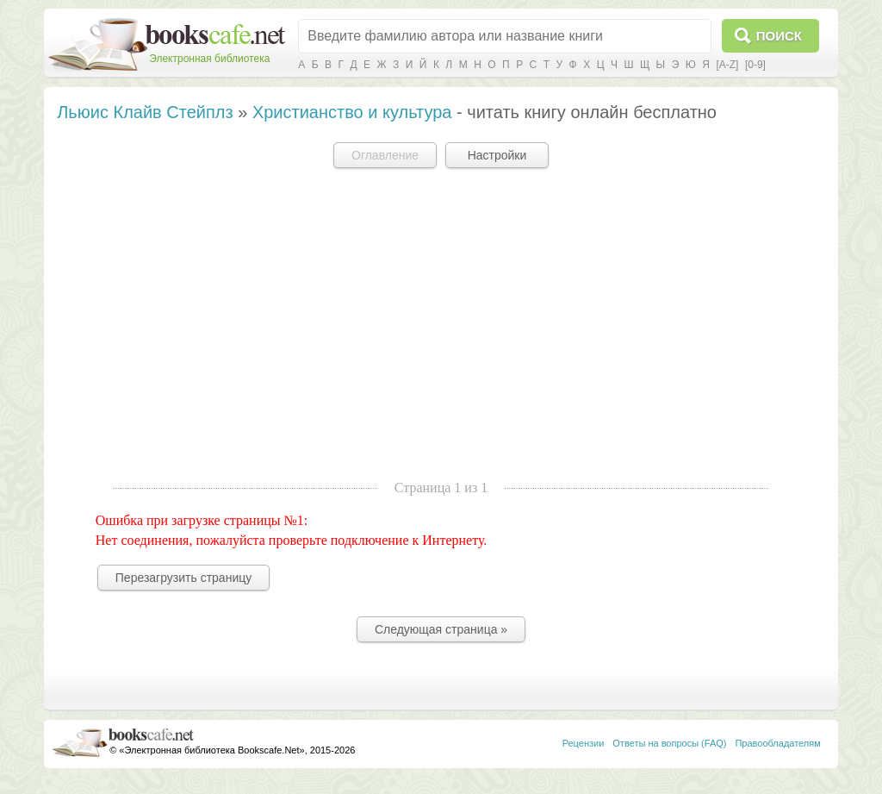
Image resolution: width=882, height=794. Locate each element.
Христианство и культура (352, 112)
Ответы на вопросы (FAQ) (669, 743)
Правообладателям (777, 743)
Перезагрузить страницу (183, 578)
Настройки (497, 155)
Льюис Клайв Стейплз (145, 112)
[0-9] (755, 65)
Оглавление (385, 155)
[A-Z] (727, 65)
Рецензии (583, 743)
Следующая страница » (441, 629)
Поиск (779, 35)
